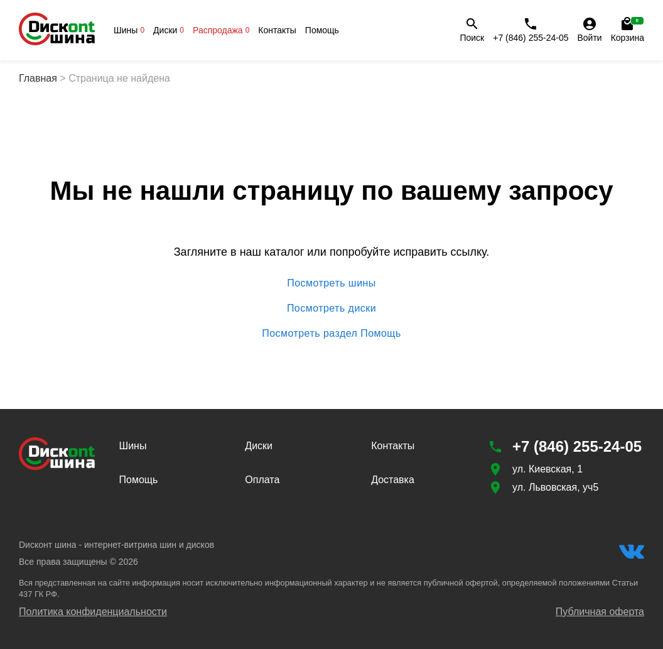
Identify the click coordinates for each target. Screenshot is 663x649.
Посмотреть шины (331, 283)
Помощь (322, 30)
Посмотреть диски (331, 308)
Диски (168, 30)
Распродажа (221, 30)
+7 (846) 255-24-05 (530, 29)
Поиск (472, 29)
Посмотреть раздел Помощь (331, 333)
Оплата (262, 479)
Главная (38, 78)
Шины (129, 30)
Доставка (392, 479)
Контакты (277, 30)
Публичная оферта (600, 611)
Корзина (627, 29)
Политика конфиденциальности (93, 611)
